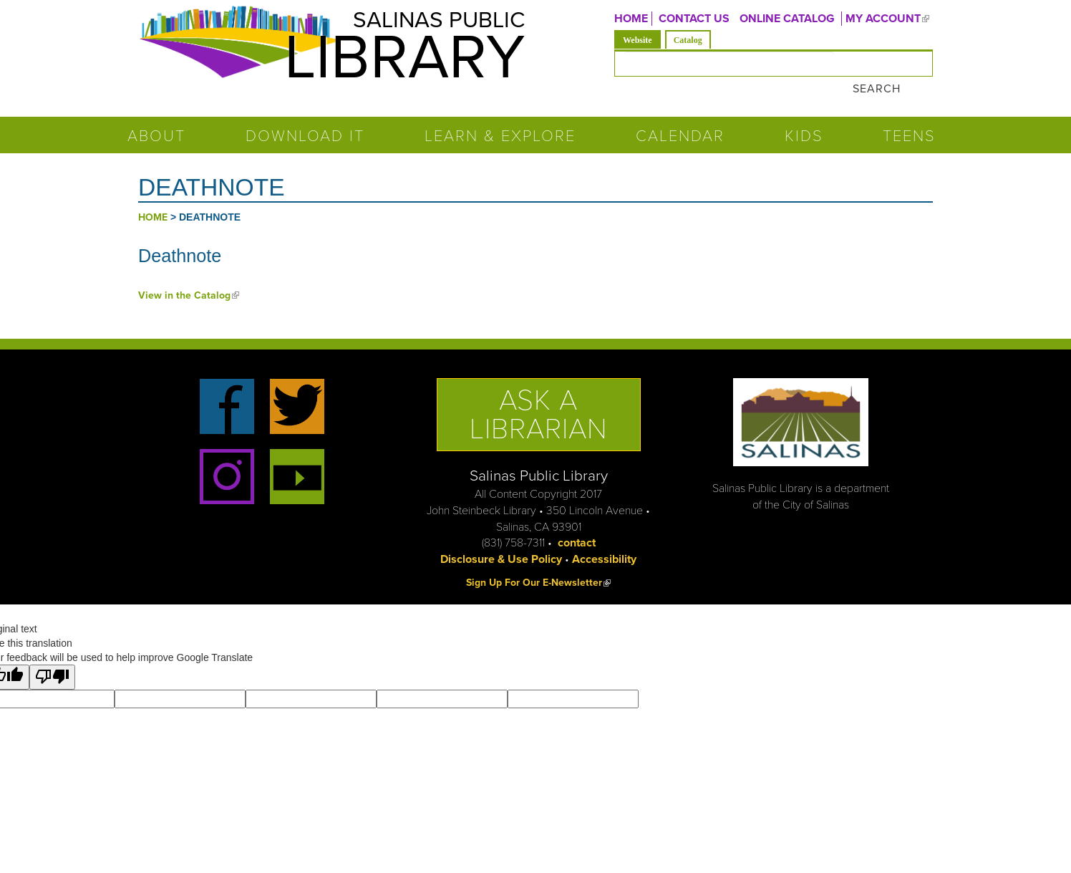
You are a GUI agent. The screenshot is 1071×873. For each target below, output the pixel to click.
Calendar (680, 117)
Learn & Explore (500, 117)
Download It (305, 117)
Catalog (688, 40)
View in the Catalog (188, 276)
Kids (804, 117)
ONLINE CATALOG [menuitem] (787, 18)
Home (153, 199)
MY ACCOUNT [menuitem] (889, 18)
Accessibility (604, 541)
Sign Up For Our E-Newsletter (538, 564)
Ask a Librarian (539, 395)
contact (577, 524)
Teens (909, 117)
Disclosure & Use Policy (501, 541)
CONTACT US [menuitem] (694, 18)
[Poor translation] (52, 658)
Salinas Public (435, 21)
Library (400, 59)
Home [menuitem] (631, 18)
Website (642, 39)
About (156, 117)
